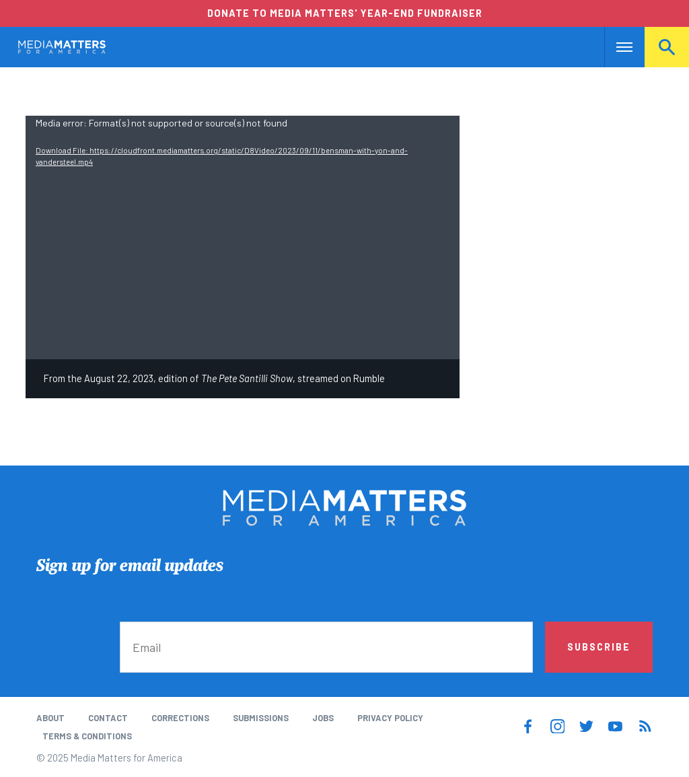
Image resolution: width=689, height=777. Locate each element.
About (50, 717)
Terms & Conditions (87, 736)
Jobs (323, 717)
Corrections (180, 717)
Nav (616, 47)
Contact (108, 717)
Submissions (261, 717)
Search (667, 47)
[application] (243, 238)
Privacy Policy (390, 717)
